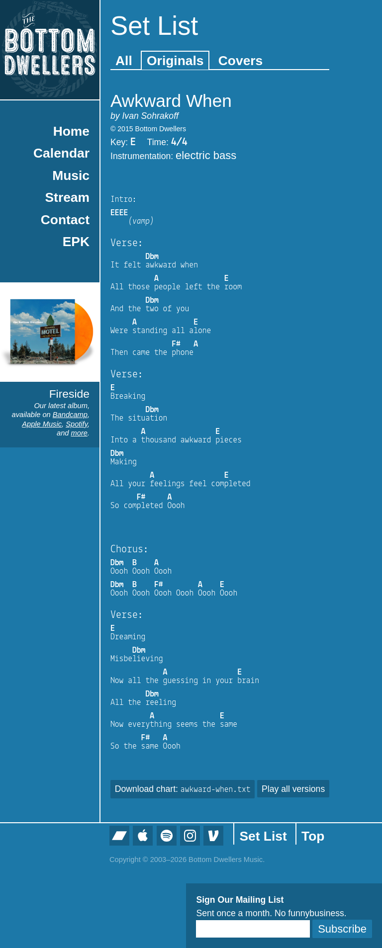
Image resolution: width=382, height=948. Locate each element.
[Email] (253, 929)
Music (71, 175)
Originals (175, 60)
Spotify (77, 424)
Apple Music (42, 424)
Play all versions (293, 789)
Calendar (61, 153)
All (123, 60)
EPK (76, 241)
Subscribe (342, 929)
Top (312, 836)
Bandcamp (70, 415)
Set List (262, 836)
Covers (240, 60)
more (79, 433)
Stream (67, 197)
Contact (65, 219)
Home (71, 131)
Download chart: (183, 789)
